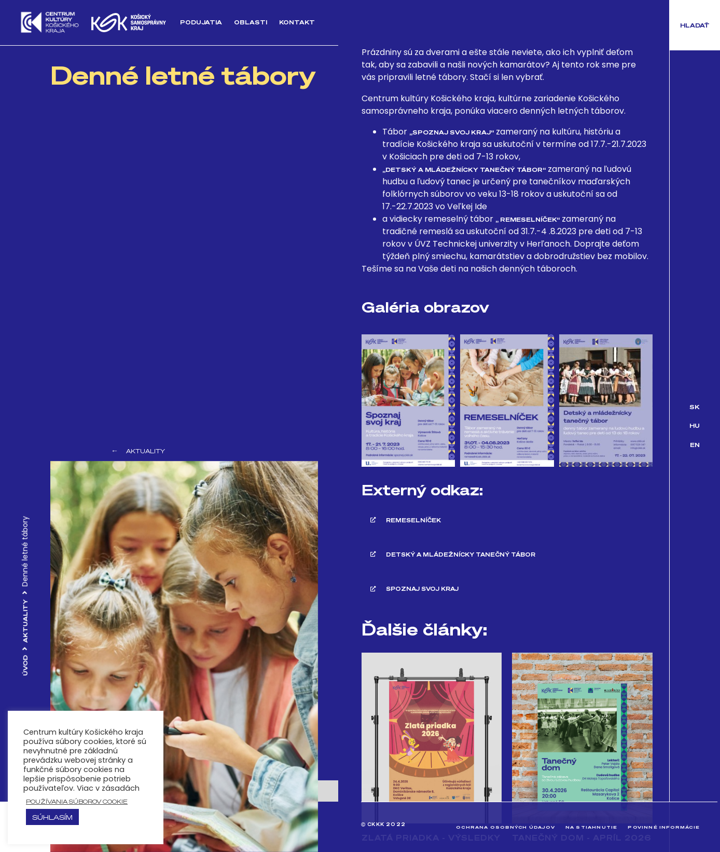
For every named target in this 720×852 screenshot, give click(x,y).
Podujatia (200, 22)
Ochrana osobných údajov (503, 827)
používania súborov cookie (77, 801)
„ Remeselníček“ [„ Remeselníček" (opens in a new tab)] (527, 219)
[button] (695, 25)
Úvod (25, 665)
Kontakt (297, 22)
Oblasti (250, 22)
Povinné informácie (663, 827)
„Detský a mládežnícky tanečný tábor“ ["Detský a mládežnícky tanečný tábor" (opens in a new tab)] (464, 169)
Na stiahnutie (590, 827)
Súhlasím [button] (52, 817)
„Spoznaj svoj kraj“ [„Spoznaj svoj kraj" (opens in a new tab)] (451, 132)
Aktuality (25, 621)
